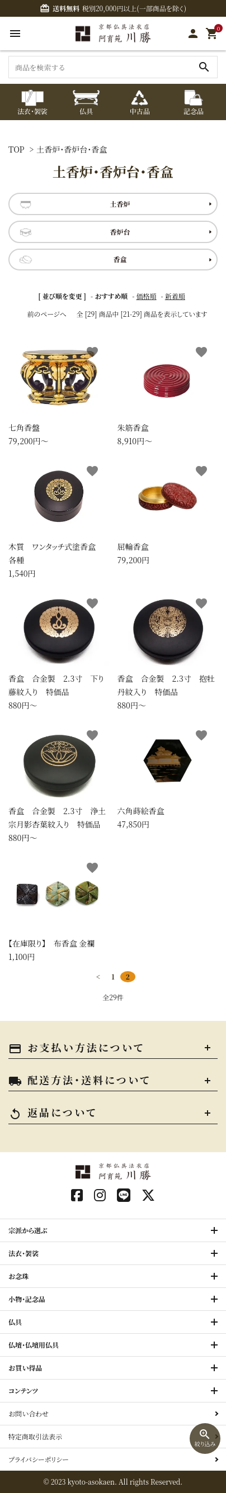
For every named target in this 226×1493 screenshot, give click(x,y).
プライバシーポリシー (38, 1459)
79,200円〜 (58, 393)
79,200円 (167, 512)
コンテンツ (23, 1390)
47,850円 (167, 776)
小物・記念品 (26, 1299)
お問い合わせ (28, 1413)
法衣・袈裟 (23, 1253)
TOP (16, 149)
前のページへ (46, 313)
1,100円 (58, 908)
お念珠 (18, 1276)
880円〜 (58, 651)
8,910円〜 (167, 393)
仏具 (15, 1321)
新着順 (175, 296)
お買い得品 (25, 1367)
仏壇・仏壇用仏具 (33, 1344)
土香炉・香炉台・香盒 (71, 149)
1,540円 (58, 519)
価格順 (146, 296)
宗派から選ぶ (28, 1230)
